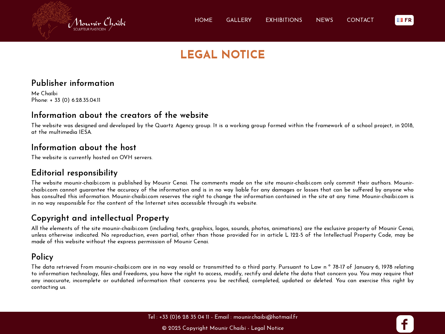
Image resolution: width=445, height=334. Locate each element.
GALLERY (239, 20)
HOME (203, 20)
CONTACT (360, 20)
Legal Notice (267, 328)
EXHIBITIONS (284, 20)
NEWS (324, 20)
